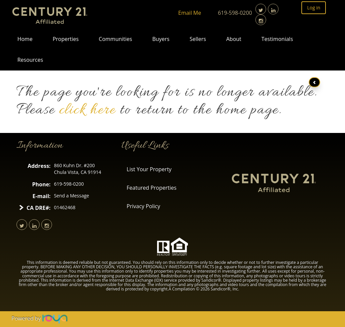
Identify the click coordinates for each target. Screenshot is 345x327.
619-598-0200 (235, 12)
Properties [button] (66, 39)
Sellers (198, 39)
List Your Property (149, 169)
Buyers (160, 39)
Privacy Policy (143, 206)
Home (25, 39)
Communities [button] (115, 39)
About (233, 39)
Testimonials (277, 39)
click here (87, 110)
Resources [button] (30, 59)
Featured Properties (152, 187)
